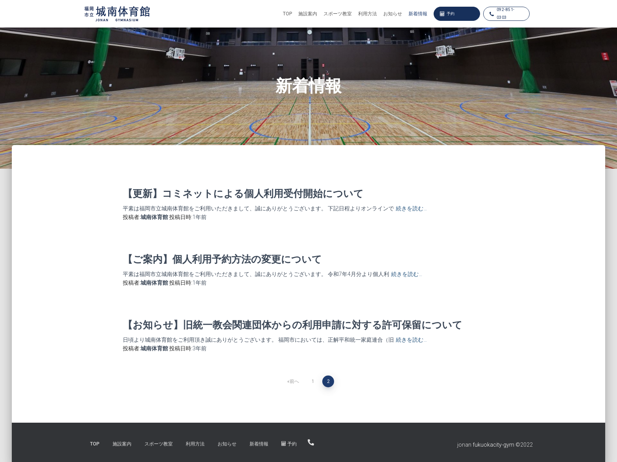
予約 (447, 13)
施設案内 (307, 14)
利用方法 (367, 14)
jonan (464, 445)
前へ (294, 381)
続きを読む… (411, 208)
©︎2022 (524, 445)
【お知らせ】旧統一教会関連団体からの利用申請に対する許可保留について (292, 324)
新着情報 (417, 14)
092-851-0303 (502, 13)
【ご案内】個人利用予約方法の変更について (222, 258)
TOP (287, 14)
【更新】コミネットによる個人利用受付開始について (243, 193)
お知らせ (392, 14)
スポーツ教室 (337, 14)
